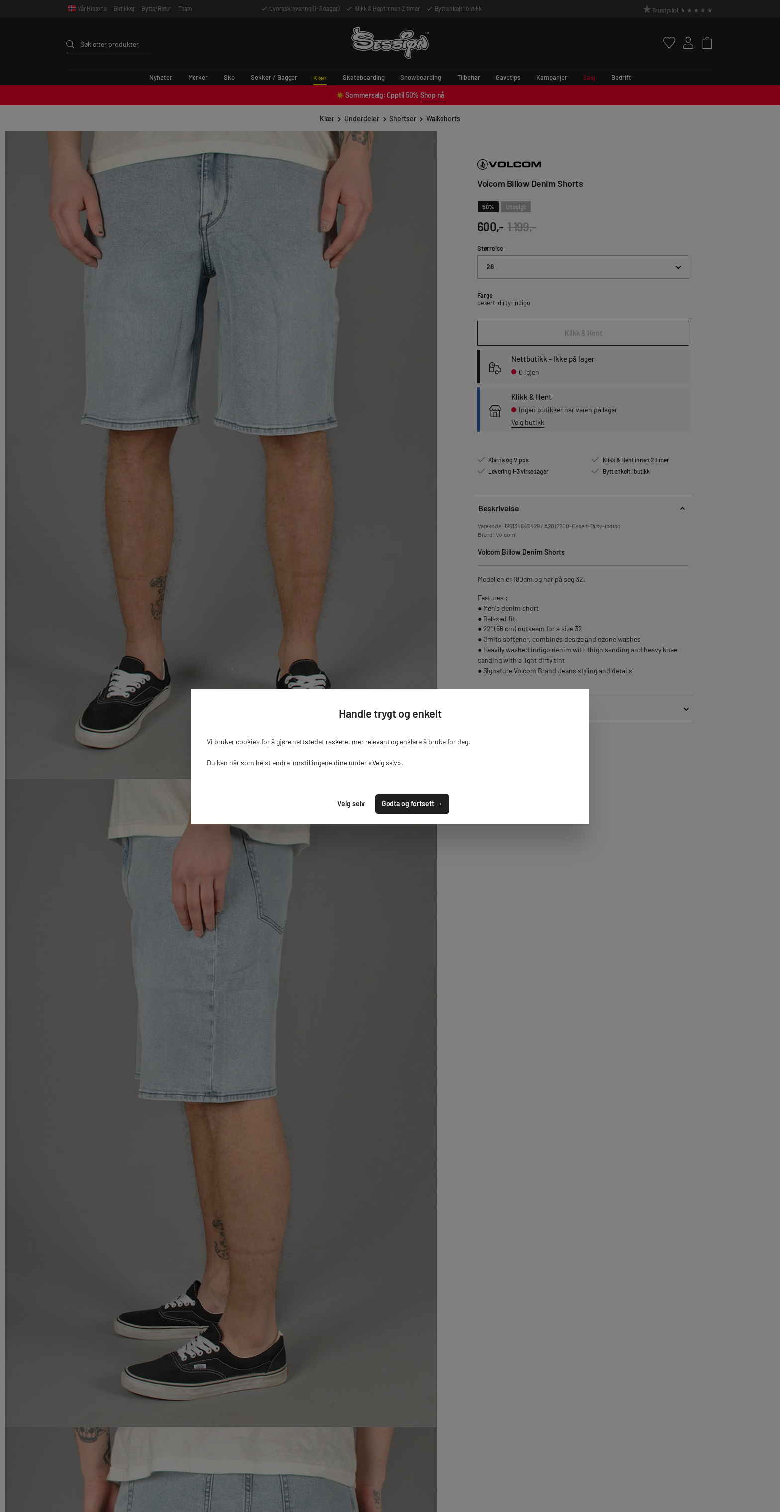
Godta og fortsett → (412, 804)
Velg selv (351, 804)
